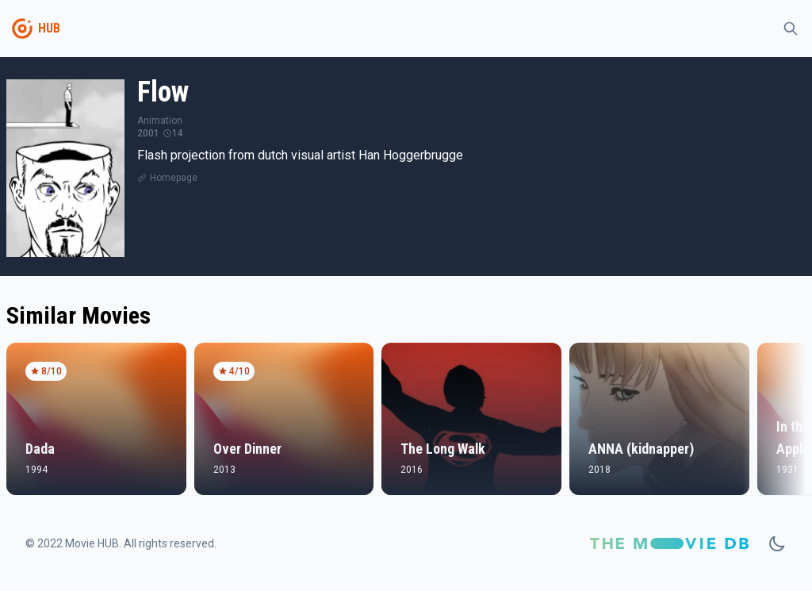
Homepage (173, 177)
